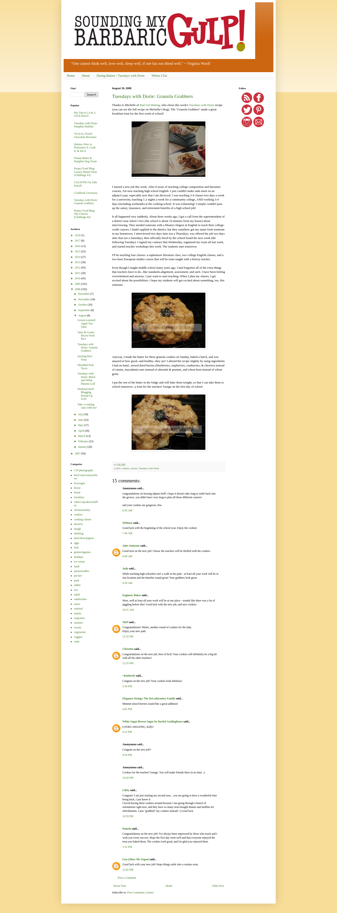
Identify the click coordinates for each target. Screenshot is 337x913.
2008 (78, 289)
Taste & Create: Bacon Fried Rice (86, 336)
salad (77, 594)
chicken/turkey (82, 510)
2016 (78, 246)
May (81, 425)
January (82, 446)
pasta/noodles (81, 571)
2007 (78, 453)
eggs (76, 543)
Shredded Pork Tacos (85, 366)
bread (77, 492)
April (81, 430)
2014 (78, 257)
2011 (78, 273)
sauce (77, 604)
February (83, 441)
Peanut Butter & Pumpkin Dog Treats (85, 159)
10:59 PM (127, 816)
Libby (126, 790)
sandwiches (80, 599)
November (84, 299)
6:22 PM (127, 731)
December (84, 293)
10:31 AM (128, 609)
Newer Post (119, 885)
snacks (77, 613)
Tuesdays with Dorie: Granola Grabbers (152, 96)
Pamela (126, 828)
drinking (78, 533)
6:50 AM (127, 510)
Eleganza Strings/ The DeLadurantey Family (148, 698)
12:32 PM (127, 636)
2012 (78, 267)
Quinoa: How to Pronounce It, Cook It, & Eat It (85, 148)
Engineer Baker (131, 595)
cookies (125, 468)
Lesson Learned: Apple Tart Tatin (86, 323)
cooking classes (82, 519)
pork (76, 580)
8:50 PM (127, 755)
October (83, 304)
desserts (78, 524)
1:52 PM (127, 846)
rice (76, 590)
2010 (78, 278)
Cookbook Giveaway (86, 192)
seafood (78, 608)
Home (71, 75)
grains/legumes (82, 552)
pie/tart (78, 575)
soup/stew (79, 618)
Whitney (127, 522)
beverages (79, 483)
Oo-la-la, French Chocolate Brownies (85, 135)
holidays (78, 557)
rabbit (77, 585)
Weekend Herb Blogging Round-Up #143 (85, 394)
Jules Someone (131, 545)
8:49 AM (127, 556)
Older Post (218, 885)
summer (78, 622)
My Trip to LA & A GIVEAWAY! (84, 114)
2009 (78, 284)
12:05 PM (127, 869)
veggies (78, 637)
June (81, 419)
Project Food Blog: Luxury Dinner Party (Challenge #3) (85, 172)
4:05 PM (127, 709)
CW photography (83, 470)
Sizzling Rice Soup (84, 358)
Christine (127, 649)
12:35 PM (127, 663)
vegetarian (80, 632)
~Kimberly (128, 675)
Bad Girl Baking (150, 105)
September (84, 310)
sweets (134, 468)
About (86, 75)
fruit (76, 547)
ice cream (79, 561)
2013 (78, 262)
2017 (78, 240)
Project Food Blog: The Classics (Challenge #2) (84, 214)
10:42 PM (127, 777)
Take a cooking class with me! (87, 406)
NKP (125, 622)
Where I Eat (159, 75)
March (82, 436)
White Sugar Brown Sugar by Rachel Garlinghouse (152, 721)
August (82, 315)
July (80, 414)
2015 (78, 251)
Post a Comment (127, 877)
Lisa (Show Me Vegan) (135, 859)
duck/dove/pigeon (84, 538)
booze (77, 487)
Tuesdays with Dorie (201, 105)
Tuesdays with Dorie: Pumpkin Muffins (86, 125)
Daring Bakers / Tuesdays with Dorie (121, 75)
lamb (77, 566)
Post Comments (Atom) (140, 892)
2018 (78, 235)
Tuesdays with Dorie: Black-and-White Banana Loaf (86, 378)
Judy (125, 568)
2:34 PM (127, 686)
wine (76, 641)
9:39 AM (127, 583)
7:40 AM (127, 533)
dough (77, 528)
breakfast (79, 497)
